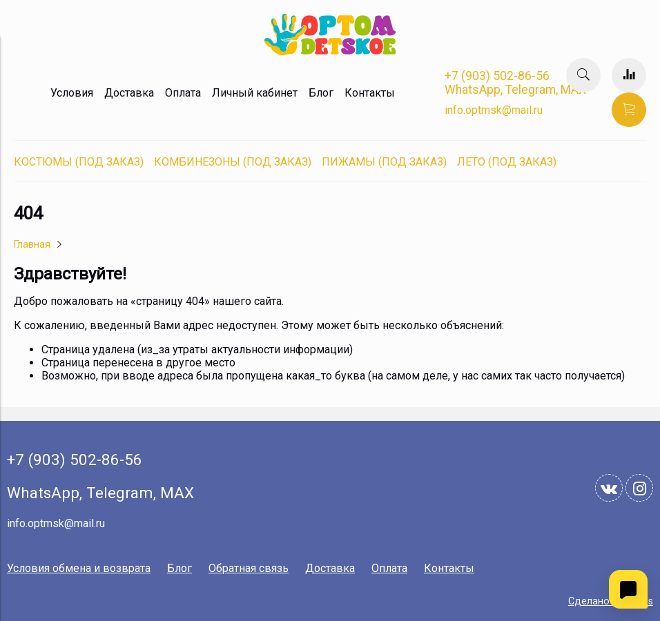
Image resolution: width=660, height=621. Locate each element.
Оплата (183, 92)
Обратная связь (248, 568)
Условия (71, 92)
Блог (321, 92)
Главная (32, 244)
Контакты (369, 92)
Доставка (129, 92)
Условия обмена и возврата (79, 568)
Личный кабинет (255, 92)
